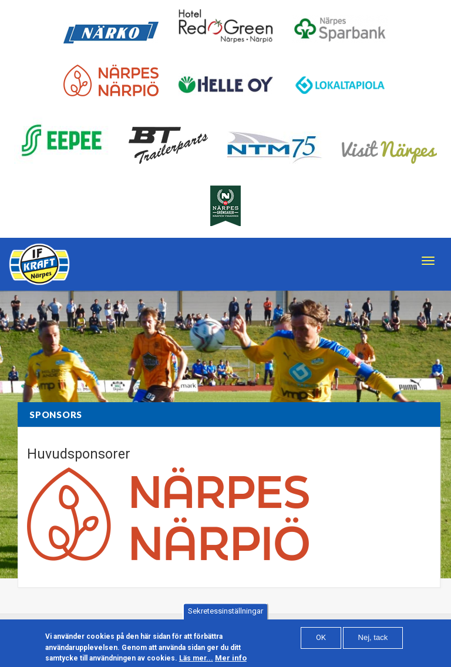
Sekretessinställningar (225, 614)
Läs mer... (196, 661)
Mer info (231, 660)
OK (321, 640)
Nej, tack (373, 640)
